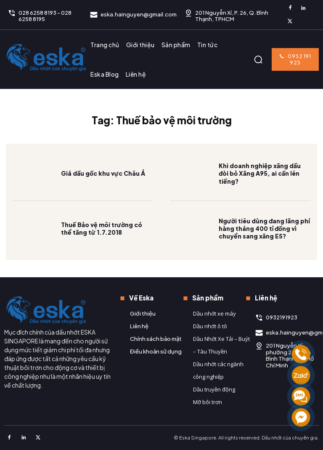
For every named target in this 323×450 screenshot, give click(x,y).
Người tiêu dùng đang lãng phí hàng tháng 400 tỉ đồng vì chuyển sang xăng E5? (264, 230)
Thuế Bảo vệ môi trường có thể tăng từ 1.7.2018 (101, 230)
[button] (258, 59)
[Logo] (46, 57)
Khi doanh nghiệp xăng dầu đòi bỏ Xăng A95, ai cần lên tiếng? (260, 175)
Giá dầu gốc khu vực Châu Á (103, 175)
